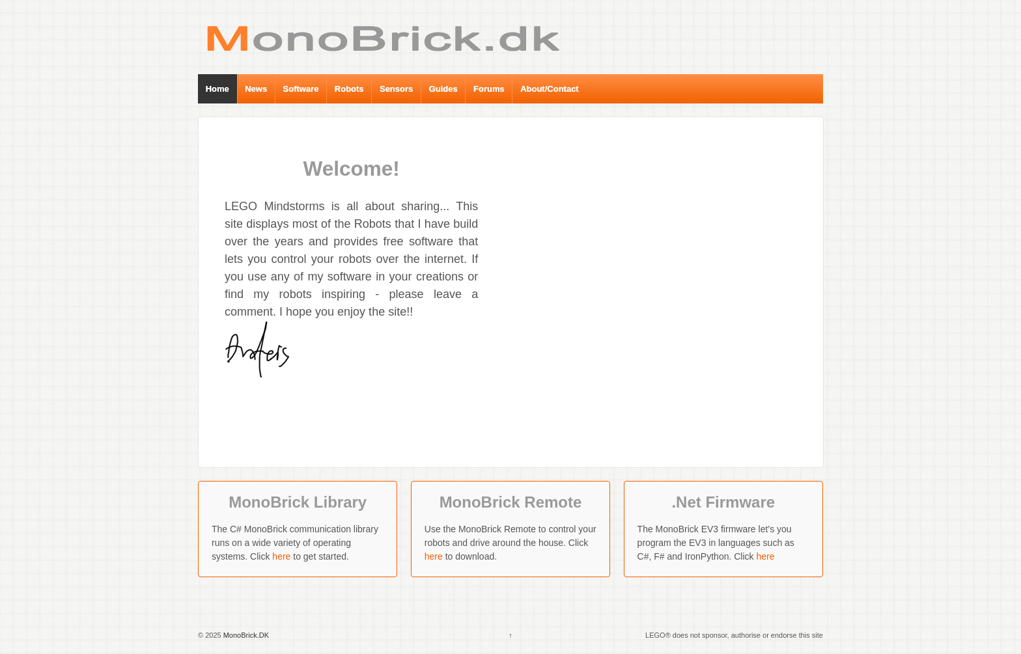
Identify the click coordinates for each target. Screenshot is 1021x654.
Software (301, 89)
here (281, 556)
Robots (349, 89)
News (256, 89)
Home (217, 89)
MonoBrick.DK (245, 635)
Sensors (396, 89)
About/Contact (549, 89)
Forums (489, 89)
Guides (443, 89)
